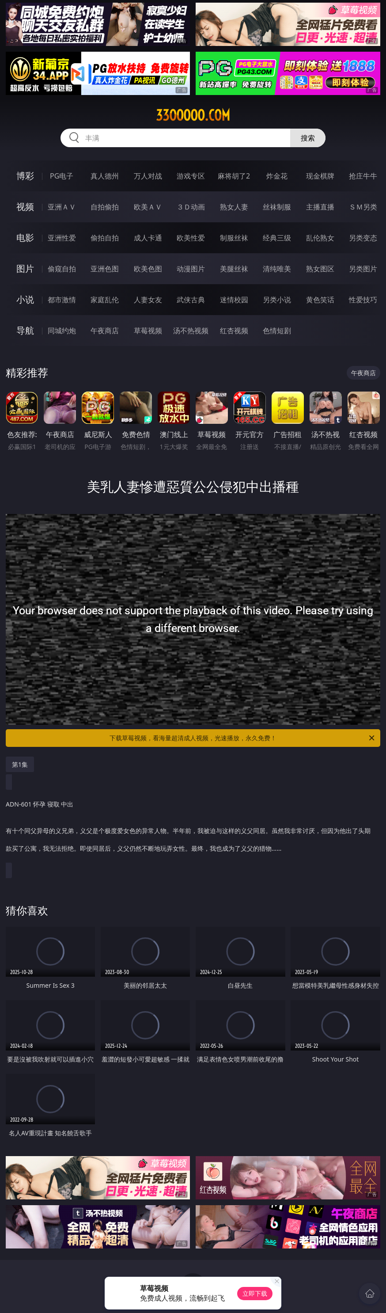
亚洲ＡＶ (62, 207)
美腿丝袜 (234, 269)
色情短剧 (277, 330)
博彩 (25, 176)
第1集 (20, 764)
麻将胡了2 (234, 176)
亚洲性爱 (62, 238)
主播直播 (320, 207)
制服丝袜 (234, 238)
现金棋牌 (320, 176)
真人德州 (105, 176)
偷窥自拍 (62, 269)
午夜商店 (105, 330)
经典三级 (277, 238)
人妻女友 (148, 299)
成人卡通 (148, 238)
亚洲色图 (105, 269)
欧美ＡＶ (148, 207)
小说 (25, 299)
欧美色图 (148, 269)
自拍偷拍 (105, 207)
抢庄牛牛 (363, 176)
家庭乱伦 (105, 299)
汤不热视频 (190, 330)
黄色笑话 (320, 299)
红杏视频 (234, 330)
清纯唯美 (277, 269)
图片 (25, 268)
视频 (25, 207)
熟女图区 (320, 269)
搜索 (308, 138)
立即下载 (254, 1293)
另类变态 (363, 238)
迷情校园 (234, 299)
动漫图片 (191, 269)
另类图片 (363, 269)
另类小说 (277, 299)
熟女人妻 (234, 207)
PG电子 (61, 176)
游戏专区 (191, 176)
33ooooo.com (193, 115)
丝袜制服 (277, 207)
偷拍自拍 (105, 238)
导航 (25, 330)
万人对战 (148, 176)
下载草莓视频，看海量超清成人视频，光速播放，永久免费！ (243, 738)
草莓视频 (148, 330)
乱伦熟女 (320, 238)
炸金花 (277, 176)
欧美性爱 (191, 238)
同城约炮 (62, 330)
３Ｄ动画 (191, 207)
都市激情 (62, 299)
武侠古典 (191, 299)
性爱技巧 (363, 299)
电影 (25, 238)
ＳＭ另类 (363, 207)
